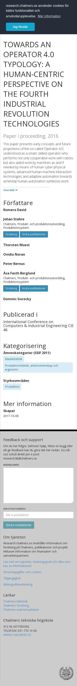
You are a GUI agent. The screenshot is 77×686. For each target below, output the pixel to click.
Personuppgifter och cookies (22, 572)
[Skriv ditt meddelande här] (38, 485)
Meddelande (11, 464)
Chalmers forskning (16, 605)
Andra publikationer (34, 234)
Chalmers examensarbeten (21, 610)
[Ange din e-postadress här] (38, 514)
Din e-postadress (14, 508)
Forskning (11, 234)
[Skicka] (18, 525)
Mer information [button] (49, 16)
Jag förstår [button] (20, 26)
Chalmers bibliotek (15, 601)
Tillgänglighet (12, 578)
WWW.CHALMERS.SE (17, 635)
